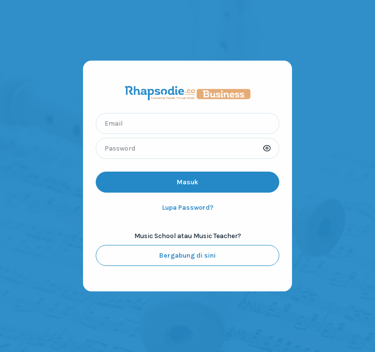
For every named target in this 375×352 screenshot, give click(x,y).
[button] (267, 148)
